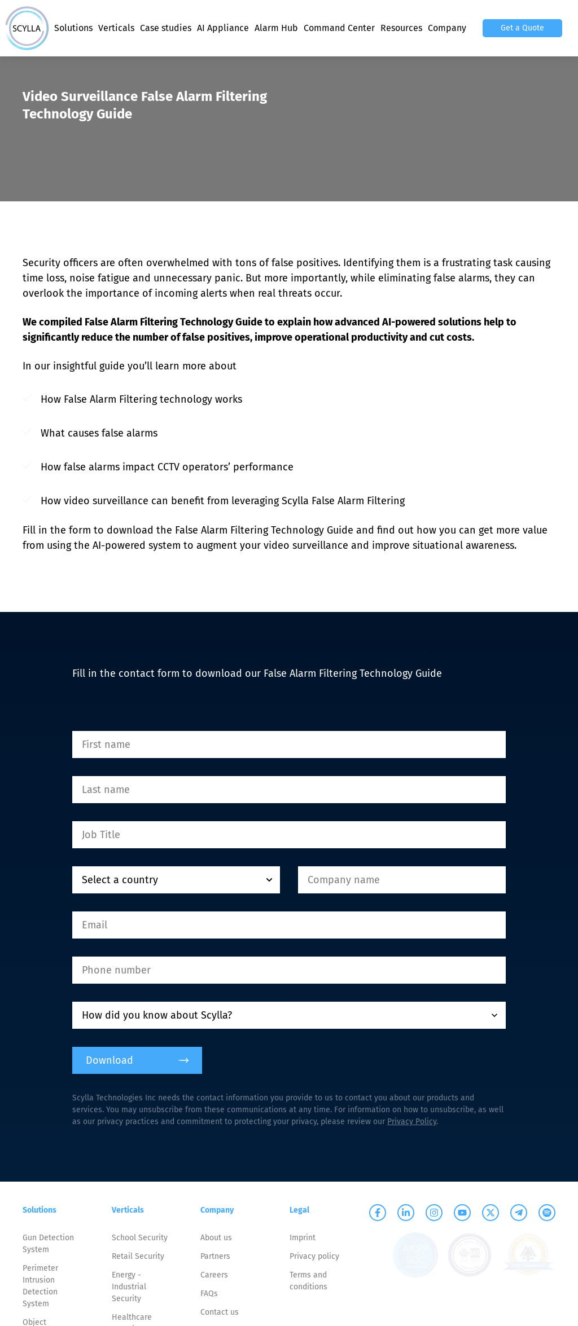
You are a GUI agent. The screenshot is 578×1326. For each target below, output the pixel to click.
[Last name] (289, 789)
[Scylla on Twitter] (490, 1212)
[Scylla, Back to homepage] (27, 28)
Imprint (303, 1238)
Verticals (116, 28)
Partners (215, 1256)
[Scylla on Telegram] (518, 1212)
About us (216, 1238)
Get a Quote (522, 28)
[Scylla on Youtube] (462, 1212)
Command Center (339, 28)
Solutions (73, 28)
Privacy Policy (411, 1121)
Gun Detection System (48, 1243)
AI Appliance (223, 28)
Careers (214, 1275)
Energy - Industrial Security (129, 1286)
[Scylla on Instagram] (434, 1212)
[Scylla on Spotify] (546, 1212)
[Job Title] (289, 834)
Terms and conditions (308, 1281)
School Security (140, 1238)
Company (447, 28)
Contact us (219, 1312)
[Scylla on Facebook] (377, 1212)
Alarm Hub (276, 28)
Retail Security (138, 1256)
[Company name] (402, 879)
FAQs (209, 1293)
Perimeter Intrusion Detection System (40, 1286)
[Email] (289, 925)
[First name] (289, 744)
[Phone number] (289, 970)
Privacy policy (314, 1256)
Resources (401, 28)
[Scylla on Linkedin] (405, 1212)
